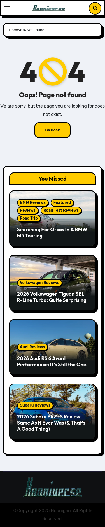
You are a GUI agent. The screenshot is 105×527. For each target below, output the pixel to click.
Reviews (28, 210)
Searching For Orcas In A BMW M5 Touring (52, 232)
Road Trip (29, 218)
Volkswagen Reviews (39, 282)
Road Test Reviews (61, 210)
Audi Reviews (32, 347)
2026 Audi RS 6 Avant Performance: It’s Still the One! (52, 361)
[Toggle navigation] (7, 8)
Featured (62, 202)
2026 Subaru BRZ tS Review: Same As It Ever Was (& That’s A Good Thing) (51, 422)
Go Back (52, 130)
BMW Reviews (33, 202)
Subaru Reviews (35, 405)
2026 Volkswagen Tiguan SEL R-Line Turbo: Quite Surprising (52, 297)
